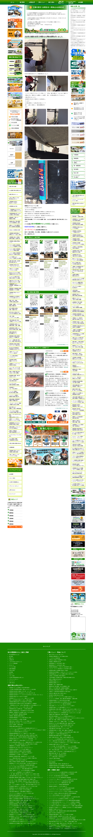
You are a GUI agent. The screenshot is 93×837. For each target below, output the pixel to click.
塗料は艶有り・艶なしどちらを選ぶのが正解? (77, 354)
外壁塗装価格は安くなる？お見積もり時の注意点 (15, 214)
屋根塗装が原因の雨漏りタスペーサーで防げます (14, 344)
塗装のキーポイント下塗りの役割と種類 (76, 299)
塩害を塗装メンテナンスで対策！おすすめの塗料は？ (20, 789)
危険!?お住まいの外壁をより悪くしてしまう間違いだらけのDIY (22, 721)
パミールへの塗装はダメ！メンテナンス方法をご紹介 (78, 401)
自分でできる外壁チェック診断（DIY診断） (18, 719)
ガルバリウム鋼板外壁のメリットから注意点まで (77, 283)
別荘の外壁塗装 (52, 762)
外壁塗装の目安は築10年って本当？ (13, 202)
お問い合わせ (12, 490)
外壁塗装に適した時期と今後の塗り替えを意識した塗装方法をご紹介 (23, 735)
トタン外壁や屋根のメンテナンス (13, 356)
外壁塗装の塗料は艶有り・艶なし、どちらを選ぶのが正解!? (61, 814)
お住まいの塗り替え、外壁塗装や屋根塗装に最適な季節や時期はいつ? (23, 736)
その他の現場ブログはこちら (61, 408)
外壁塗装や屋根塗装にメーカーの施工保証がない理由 (78, 315)
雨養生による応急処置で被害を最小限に (77, 417)
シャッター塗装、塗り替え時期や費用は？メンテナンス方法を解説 (62, 746)
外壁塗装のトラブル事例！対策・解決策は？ (78, 425)
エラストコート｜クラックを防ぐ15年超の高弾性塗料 (60, 789)
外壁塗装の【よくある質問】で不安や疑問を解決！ (19, 687)
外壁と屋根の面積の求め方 (15, 443)
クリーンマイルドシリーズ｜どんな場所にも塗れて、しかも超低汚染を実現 (64, 796)
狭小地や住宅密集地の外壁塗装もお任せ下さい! (14, 348)
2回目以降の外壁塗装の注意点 (76, 291)
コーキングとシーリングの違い (15, 435)
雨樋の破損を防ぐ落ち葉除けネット (13, 333)
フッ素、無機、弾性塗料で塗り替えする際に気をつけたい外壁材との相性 (24, 773)
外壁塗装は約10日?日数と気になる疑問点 (77, 255)
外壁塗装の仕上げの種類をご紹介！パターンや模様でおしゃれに (22, 823)
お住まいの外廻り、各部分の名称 (16, 724)
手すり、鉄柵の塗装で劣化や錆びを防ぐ (14, 380)
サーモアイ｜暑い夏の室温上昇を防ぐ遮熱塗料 (58, 775)
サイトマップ (12, 493)
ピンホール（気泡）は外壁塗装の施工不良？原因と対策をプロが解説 (23, 744)
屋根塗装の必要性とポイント (55, 682)
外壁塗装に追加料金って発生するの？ (76, 232)
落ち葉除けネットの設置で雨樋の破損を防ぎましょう (60, 733)
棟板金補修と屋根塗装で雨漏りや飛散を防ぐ (14, 400)
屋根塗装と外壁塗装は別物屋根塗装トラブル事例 (15, 289)
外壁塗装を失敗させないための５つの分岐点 (18, 696)
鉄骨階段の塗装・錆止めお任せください (14, 376)
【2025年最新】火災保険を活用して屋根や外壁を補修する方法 (62, 677)
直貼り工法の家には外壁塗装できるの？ (76, 350)
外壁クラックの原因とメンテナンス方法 (14, 269)
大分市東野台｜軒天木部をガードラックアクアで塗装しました (78, 40)
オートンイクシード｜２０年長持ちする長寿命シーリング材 (61, 798)
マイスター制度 (12, 666)
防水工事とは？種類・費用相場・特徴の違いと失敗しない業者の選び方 (23, 781)
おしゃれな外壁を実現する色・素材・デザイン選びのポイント (22, 805)
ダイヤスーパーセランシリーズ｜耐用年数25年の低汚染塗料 (61, 781)
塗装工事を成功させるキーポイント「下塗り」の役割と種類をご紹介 (63, 821)
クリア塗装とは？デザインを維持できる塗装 (15, 257)
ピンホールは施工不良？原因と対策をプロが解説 (14, 277)
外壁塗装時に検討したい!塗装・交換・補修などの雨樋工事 (61, 730)
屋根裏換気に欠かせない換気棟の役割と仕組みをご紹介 (20, 788)
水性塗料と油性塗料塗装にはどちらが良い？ (77, 358)
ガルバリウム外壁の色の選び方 (76, 287)
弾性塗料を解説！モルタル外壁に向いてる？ (78, 465)
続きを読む (65, 405)
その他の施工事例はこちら (62, 289)
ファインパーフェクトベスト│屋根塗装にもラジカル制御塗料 (61, 773)
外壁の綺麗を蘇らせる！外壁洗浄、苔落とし (77, 386)
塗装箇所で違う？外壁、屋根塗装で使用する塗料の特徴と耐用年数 (62, 810)
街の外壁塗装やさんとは (14, 654)
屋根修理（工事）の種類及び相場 (13, 218)
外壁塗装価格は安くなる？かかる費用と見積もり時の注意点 (61, 673)
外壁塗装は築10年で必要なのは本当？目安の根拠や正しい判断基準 (23, 703)
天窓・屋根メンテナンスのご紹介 (14, 317)
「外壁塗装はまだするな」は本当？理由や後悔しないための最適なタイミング (25, 705)
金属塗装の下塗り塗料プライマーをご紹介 (77, 303)
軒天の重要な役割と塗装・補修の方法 (13, 309)
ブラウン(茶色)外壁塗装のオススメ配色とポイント (78, 457)
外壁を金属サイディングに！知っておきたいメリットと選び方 (61, 705)
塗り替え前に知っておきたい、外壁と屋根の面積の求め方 (21, 768)
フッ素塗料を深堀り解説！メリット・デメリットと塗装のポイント (22, 818)
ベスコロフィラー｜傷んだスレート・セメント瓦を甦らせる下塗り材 (63, 779)
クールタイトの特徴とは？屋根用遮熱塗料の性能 (78, 477)
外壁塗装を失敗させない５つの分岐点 (77, 228)
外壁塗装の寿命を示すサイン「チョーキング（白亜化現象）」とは (22, 738)
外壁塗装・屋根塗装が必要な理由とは (17, 715)
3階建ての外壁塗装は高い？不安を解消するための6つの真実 (21, 710)
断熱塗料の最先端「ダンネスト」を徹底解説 (78, 409)
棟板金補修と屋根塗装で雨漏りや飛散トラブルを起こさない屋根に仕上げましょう (26, 777)
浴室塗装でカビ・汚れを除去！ (13, 388)
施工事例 (11, 656)
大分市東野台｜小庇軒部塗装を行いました (78, 34)
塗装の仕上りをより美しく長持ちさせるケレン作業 (15, 281)
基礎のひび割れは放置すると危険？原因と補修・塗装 (20, 800)
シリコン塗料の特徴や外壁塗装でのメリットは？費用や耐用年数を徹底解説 (64, 800)
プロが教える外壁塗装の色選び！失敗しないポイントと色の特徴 (22, 689)
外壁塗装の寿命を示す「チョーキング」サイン (14, 265)
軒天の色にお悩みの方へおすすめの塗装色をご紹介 (15, 313)
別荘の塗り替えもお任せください (78, 204)
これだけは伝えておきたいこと (15, 661)
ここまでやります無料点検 (54, 658)
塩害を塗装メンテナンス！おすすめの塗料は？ (15, 427)
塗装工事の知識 (12, 186)
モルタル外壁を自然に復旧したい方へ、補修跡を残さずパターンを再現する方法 (25, 742)
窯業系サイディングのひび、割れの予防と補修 (77, 346)
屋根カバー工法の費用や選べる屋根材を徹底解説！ (59, 688)
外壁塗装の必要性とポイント (55, 681)
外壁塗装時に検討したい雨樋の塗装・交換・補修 (14, 325)
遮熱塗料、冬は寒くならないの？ (56, 809)
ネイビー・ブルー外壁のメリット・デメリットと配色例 (20, 807)
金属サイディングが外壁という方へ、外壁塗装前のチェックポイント (63, 828)
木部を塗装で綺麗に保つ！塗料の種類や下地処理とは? (78, 398)
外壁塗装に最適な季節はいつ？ (14, 242)
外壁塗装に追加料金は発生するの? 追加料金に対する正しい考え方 (62, 702)
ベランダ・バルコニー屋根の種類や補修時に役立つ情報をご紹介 (22, 779)
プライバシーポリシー (14, 486)
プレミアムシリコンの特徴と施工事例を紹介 (77, 473)
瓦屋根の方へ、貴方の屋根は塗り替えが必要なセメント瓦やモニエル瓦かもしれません (66, 718)
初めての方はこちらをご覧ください (56, 654)
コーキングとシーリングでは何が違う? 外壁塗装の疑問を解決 (22, 765)
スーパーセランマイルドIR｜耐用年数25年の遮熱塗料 (60, 777)
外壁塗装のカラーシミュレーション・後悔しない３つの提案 (21, 698)
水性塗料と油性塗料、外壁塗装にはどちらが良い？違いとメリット (62, 816)
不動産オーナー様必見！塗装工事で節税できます (77, 318)
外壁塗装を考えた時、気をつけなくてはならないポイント (21, 747)
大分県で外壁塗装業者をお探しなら (16, 677)
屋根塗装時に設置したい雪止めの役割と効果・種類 (15, 329)
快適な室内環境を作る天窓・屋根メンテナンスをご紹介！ (61, 726)
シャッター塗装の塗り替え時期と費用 (13, 392)
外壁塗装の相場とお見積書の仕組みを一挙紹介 (58, 670)
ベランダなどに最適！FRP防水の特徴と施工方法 (15, 412)
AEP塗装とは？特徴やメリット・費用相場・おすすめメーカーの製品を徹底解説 (65, 807)
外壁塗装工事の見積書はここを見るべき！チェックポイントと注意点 (63, 672)
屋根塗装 (15, 65)
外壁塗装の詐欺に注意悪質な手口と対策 (77, 251)
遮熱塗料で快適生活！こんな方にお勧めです (58, 786)
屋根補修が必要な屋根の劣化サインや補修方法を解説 (60, 735)
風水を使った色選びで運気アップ (79, 104)
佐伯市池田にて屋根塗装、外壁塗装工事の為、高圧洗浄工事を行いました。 (78, 17)
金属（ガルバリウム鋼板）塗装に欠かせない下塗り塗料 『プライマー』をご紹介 (65, 823)
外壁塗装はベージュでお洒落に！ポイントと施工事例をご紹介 (22, 814)
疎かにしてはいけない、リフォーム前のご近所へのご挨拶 (21, 707)
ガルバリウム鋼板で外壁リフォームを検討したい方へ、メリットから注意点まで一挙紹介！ (27, 729)
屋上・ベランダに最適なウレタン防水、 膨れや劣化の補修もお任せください (24, 784)
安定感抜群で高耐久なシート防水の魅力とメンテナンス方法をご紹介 (23, 786)
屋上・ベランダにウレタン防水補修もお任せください (15, 415)
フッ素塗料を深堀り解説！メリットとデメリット (78, 461)
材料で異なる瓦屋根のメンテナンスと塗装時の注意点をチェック (62, 716)
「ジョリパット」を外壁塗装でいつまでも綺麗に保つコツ (21, 772)
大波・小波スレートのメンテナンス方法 (14, 455)
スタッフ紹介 (12, 478)
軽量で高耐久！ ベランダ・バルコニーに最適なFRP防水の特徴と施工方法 (24, 782)
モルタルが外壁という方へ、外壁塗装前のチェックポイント (61, 825)
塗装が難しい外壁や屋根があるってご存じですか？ (78, 342)
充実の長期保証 (12, 668)
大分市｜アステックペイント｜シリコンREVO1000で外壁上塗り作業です (78, 30)
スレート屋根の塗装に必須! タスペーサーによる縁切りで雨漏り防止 (23, 758)
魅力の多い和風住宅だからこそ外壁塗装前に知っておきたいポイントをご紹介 (65, 712)
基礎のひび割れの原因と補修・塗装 (76, 421)
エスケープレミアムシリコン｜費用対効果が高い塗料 (60, 782)
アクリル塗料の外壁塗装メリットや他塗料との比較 (15, 246)
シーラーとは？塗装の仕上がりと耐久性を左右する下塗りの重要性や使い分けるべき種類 (67, 819)
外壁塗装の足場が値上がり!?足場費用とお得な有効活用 (60, 765)
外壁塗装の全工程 (13, 206)
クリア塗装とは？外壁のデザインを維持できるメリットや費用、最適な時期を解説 (66, 805)
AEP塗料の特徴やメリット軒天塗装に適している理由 (78, 484)
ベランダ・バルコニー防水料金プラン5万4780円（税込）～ (61, 668)
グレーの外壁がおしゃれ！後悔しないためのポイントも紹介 (21, 809)
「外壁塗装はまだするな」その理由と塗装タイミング (15, 210)
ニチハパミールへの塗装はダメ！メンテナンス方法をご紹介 (21, 793)
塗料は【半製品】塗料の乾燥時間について (14, 431)
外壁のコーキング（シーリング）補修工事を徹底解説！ (60, 703)
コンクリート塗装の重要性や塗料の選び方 (14, 396)
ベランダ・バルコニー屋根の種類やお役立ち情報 (15, 404)
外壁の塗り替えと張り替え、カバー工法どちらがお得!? (20, 722)
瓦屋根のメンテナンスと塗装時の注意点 (14, 364)
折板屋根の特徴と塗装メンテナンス (13, 360)
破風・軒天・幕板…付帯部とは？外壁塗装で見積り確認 (60, 719)
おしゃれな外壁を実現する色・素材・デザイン (78, 433)
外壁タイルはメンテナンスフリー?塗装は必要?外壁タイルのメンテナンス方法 (65, 710)
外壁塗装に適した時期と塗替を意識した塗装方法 (14, 238)
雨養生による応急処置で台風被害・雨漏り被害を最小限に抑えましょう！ (24, 798)
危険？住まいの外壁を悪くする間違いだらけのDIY (78, 338)
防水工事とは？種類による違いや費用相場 (15, 408)
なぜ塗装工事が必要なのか (15, 190)
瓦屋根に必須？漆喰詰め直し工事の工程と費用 (58, 714)
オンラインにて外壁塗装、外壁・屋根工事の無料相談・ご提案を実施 (63, 698)
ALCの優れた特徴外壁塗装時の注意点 (13, 439)
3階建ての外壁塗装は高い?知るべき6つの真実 (78, 267)
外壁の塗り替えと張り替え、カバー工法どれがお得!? (77, 271)
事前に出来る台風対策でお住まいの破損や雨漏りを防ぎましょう (22, 796)
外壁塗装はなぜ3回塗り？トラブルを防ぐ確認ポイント (20, 749)
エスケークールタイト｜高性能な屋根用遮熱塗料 (59, 784)
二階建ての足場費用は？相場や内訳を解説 (77, 330)
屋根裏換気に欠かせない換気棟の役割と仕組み (14, 423)
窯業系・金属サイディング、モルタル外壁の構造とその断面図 (22, 770)
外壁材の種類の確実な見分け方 (75, 275)
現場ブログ (31, 33)
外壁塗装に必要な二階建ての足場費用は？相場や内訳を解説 (61, 767)
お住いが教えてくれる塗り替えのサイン (14, 198)
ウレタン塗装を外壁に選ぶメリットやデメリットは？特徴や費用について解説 (65, 803)
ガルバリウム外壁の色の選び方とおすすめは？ (18, 731)
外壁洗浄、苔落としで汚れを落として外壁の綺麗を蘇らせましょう (62, 751)
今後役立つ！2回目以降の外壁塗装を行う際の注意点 (59, 691)
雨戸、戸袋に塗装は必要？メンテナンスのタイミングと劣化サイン (62, 749)
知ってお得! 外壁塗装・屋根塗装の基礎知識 (18, 714)
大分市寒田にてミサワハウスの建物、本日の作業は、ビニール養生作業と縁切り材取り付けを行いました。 (56, 355)
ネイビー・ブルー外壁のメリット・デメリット (77, 437)
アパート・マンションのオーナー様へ (77, 200)
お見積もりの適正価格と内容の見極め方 (77, 247)
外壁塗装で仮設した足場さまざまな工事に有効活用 (78, 322)
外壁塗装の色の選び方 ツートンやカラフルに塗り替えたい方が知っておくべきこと (26, 694)
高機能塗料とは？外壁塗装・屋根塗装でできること (15, 285)
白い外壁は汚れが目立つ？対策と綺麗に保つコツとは (78, 449)
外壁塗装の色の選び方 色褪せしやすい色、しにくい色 (20, 691)
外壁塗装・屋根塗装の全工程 (55, 661)
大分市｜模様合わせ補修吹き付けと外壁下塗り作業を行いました (78, 43)
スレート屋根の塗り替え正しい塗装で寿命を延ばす (15, 340)
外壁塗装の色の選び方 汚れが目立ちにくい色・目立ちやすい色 (22, 692)
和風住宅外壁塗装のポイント (76, 366)
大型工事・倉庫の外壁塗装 (54, 758)
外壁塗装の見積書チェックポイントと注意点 (78, 243)
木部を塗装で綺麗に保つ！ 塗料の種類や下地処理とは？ (20, 791)
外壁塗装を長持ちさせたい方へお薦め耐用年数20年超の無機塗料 (62, 818)
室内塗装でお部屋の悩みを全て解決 (56, 695)
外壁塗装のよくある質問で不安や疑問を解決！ (78, 220)
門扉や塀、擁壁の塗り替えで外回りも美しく (58, 693)
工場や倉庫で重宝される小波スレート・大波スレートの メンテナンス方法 (24, 775)
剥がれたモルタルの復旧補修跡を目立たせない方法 (15, 273)
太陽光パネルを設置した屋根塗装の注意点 (77, 394)
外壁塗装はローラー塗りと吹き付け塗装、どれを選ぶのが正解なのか (23, 763)
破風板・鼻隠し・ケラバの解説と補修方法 (15, 305)
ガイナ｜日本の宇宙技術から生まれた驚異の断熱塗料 (60, 795)
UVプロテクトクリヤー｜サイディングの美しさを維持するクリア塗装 (63, 791)
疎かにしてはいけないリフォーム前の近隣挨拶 (77, 259)
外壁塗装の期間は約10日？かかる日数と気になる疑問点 (20, 701)
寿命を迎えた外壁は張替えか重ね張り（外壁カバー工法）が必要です (63, 689)
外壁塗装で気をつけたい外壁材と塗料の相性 (14, 451)
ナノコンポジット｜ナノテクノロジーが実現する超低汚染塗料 (61, 788)
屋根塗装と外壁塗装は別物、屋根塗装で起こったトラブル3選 (21, 756)
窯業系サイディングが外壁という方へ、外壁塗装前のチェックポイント (63, 826)
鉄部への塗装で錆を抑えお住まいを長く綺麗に (14, 372)
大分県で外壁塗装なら (14, 482)
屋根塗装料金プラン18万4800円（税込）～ (58, 665)
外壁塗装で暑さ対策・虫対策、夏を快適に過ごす (59, 763)
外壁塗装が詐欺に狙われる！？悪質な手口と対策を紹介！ (21, 752)
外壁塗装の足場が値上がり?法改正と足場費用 (78, 326)
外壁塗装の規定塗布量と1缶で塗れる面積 (77, 382)
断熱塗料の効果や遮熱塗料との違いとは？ (77, 405)
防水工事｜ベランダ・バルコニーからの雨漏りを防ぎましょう (61, 696)
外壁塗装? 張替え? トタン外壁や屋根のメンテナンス (59, 707)
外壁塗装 (15, 61)
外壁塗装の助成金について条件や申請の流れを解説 (59, 700)
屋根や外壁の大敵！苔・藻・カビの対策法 (77, 390)
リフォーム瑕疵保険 (13, 663)
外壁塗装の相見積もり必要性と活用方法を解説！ (78, 235)
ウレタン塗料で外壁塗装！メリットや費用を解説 (15, 250)
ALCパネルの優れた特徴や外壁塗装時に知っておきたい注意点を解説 (23, 766)
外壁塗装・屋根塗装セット (15, 69)
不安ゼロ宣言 (12, 670)
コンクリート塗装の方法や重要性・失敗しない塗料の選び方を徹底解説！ (64, 747)
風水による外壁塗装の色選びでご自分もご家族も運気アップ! (21, 700)
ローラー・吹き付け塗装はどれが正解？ (76, 378)
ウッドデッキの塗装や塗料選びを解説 (14, 384)
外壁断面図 (11, 447)
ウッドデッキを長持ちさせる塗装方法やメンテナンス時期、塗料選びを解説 (64, 742)
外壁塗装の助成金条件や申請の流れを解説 (77, 224)
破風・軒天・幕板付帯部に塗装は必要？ (14, 301)
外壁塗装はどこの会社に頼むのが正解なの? (18, 759)
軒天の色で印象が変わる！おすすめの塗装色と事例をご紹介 (61, 725)
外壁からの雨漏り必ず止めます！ (56, 679)
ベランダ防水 (15, 73)
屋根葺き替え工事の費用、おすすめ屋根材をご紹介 (59, 686)
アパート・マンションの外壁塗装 (56, 760)
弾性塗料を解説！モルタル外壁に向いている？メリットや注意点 (22, 819)
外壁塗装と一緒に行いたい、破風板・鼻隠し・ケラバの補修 (61, 721)
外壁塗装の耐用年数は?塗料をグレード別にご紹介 (15, 234)
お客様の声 (11, 659)
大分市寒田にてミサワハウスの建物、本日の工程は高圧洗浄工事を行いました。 (78, 22)
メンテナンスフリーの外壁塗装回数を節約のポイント (78, 279)
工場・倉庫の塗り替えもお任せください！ (78, 196)
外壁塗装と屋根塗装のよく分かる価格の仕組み (58, 656)
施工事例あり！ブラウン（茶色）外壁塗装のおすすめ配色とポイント (23, 816)
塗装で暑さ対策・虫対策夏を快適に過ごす (14, 261)
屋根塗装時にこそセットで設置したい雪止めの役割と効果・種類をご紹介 (64, 732)
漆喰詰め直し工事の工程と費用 (76, 370)
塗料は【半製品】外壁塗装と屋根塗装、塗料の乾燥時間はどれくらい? (23, 761)
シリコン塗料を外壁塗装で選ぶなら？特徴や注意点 (15, 253)
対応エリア (11, 673)
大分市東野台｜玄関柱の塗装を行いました (78, 26)
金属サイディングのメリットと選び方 (13, 352)
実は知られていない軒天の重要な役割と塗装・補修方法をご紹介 (62, 723)
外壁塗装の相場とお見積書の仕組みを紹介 (77, 239)
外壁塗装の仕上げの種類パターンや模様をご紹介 (77, 469)
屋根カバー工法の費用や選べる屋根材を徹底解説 (14, 226)
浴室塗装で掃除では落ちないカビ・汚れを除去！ (59, 744)
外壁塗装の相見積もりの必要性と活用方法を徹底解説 (20, 751)
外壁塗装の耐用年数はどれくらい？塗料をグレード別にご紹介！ (22, 733)
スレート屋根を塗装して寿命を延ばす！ (57, 756)
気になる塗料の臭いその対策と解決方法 (76, 263)
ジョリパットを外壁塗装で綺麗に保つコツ (78, 374)
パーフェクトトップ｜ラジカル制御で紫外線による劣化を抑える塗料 (63, 772)
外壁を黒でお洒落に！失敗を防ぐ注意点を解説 (77, 445)
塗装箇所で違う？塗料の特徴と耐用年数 (77, 295)
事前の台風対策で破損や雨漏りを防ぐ (76, 413)
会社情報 (11, 672)
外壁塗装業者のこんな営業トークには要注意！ (78, 334)
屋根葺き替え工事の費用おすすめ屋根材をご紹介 (14, 222)
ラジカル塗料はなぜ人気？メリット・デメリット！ (78, 480)
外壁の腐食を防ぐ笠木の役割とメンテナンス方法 (15, 321)
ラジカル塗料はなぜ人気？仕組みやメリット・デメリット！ (21, 821)
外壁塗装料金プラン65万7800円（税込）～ (58, 663)
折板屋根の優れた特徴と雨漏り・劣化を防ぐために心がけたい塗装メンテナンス (65, 709)
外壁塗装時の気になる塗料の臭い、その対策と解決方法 (20, 708)
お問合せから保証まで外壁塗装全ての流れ (57, 659)
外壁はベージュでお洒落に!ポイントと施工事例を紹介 (78, 453)
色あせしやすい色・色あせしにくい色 (78, 113)
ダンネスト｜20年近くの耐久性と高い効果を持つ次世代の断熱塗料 (62, 793)
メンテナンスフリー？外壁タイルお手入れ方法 (77, 362)
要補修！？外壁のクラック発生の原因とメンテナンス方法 (21, 740)
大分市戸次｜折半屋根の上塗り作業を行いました (78, 37)
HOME (26, 33)
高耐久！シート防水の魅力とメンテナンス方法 (14, 419)
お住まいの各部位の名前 (14, 230)
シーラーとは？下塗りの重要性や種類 (77, 307)
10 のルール (11, 665)
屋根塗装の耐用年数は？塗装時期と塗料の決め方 (77, 429)
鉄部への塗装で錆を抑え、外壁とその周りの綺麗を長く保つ (61, 737)
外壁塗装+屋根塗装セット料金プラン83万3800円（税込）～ (61, 666)
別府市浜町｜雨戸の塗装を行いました (78, 46)
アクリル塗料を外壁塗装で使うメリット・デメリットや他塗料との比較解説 (64, 802)
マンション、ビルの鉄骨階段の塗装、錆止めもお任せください (61, 739)
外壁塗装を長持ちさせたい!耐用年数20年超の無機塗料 (78, 311)
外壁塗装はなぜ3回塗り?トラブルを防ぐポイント (14, 297)
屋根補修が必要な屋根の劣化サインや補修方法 (14, 336)
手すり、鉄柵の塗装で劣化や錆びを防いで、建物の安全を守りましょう (63, 740)
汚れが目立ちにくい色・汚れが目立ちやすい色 (79, 108)
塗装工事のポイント (13, 194)
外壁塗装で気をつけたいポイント (14, 293)
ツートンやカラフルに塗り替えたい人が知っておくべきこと (79, 118)
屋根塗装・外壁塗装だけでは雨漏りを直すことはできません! (21, 712)
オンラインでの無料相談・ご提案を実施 (77, 216)
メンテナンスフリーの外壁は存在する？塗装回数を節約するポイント (23, 728)
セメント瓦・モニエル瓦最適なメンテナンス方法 (14, 368)
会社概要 (11, 474)
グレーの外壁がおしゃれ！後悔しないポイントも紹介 (78, 441)
